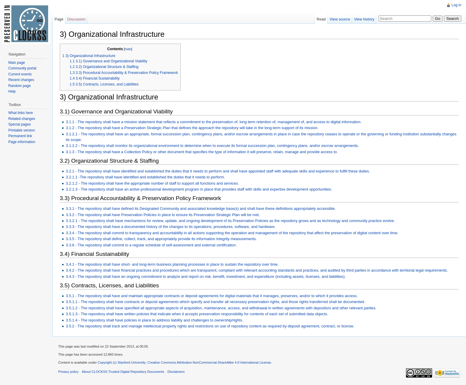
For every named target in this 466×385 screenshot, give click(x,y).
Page (58, 19)
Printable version (21, 130)
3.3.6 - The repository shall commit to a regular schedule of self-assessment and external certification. (151, 245)
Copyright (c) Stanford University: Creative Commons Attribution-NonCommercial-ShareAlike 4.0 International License (184, 362)
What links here (20, 113)
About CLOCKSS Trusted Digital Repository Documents (123, 371)
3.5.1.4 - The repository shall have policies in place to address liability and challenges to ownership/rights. (154, 320)
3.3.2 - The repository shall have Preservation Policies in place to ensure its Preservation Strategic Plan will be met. (163, 215)
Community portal (22, 68)
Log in (456, 5)
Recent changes (21, 80)
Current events (20, 74)
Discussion (76, 19)
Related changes (21, 119)
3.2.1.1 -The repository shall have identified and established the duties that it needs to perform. (145, 177)
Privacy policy (68, 371)
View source (340, 19)
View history (364, 19)
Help (12, 91)
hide (128, 49)
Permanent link (20, 136)
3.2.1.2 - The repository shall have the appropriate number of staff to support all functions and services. (152, 183)
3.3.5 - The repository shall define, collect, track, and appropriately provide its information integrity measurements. (161, 239)
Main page (16, 63)
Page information (21, 142)
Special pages (19, 124)
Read (321, 19)
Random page (19, 86)
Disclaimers (176, 371)
